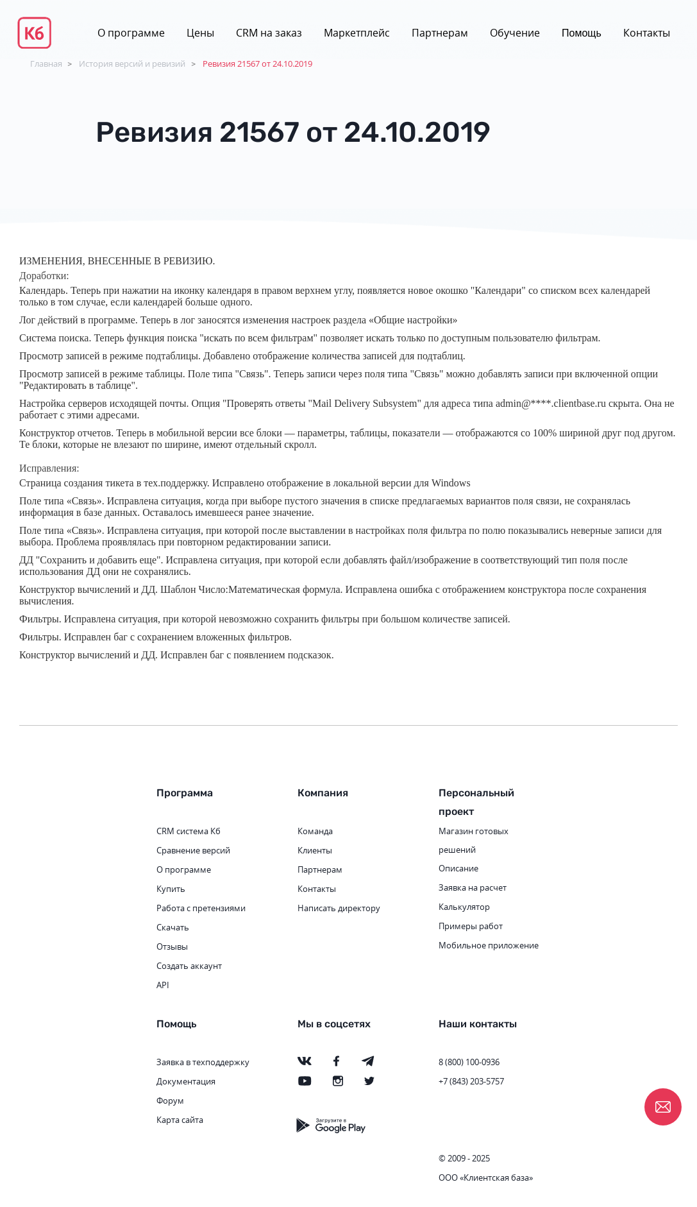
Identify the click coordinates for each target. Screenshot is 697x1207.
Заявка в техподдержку (202, 1062)
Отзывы (172, 946)
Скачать (172, 927)
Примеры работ (471, 926)
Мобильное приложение (489, 945)
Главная (46, 63)
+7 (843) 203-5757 (471, 1081)
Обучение (515, 33)
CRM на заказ (269, 33)
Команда (315, 831)
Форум (170, 1100)
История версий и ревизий (132, 63)
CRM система (182, 831)
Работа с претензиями (201, 908)
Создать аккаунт (189, 966)
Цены (200, 33)
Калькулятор (464, 906)
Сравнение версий (193, 850)
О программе (131, 33)
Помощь (581, 33)
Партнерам (440, 33)
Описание (458, 868)
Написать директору (339, 908)
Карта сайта (179, 1120)
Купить (170, 889)
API (162, 985)
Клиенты (315, 850)
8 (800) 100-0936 (469, 1062)
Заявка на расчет (473, 887)
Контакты (646, 33)
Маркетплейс (357, 33)
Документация (185, 1081)
